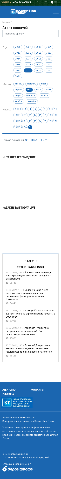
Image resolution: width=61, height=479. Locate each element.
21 (25, 121)
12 (25, 115)
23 (35, 121)
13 (30, 115)
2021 (49, 64)
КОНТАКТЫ (37, 389)
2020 (38, 64)
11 (20, 115)
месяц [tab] (40, 266)
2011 (28, 52)
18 (54, 115)
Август (18, 95)
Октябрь (44, 95)
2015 (28, 58)
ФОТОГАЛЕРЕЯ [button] (34, 140)
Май (29, 89)
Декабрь (31, 101)
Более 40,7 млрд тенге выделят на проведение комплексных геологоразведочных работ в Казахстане (30, 350)
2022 (17, 70)
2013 (49, 52)
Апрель (18, 89)
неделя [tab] (32, 266)
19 (15, 121)
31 (30, 127)
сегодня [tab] (21, 266)
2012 (38, 52)
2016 (38, 58)
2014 (17, 58)
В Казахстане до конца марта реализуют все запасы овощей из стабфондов (30, 277)
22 (30, 121)
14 (35, 115)
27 (54, 121)
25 (45, 121)
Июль (48, 89)
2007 (28, 46)
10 (15, 115)
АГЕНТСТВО (9, 389)
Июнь (38, 89)
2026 (17, 76)
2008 (38, 46)
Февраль (31, 83)
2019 (28, 64)
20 (20, 121)
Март (43, 83)
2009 (49, 46)
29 (20, 127)
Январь (18, 83)
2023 (28, 70)
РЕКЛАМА (8, 394)
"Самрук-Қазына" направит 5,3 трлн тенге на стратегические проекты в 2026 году (30, 315)
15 (40, 115)
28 (15, 127)
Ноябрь (18, 101)
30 (25, 127)
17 (49, 115)
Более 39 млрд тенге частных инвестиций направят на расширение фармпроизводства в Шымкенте (30, 296)
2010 (17, 52)
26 (49, 121)
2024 (38, 70)
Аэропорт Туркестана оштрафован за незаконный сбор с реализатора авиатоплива (30, 333)
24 (40, 121)
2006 (17, 46)
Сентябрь (30, 95)
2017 (49, 58)
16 (45, 115)
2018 (17, 64)
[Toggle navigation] (56, 12)
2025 (49, 70)
